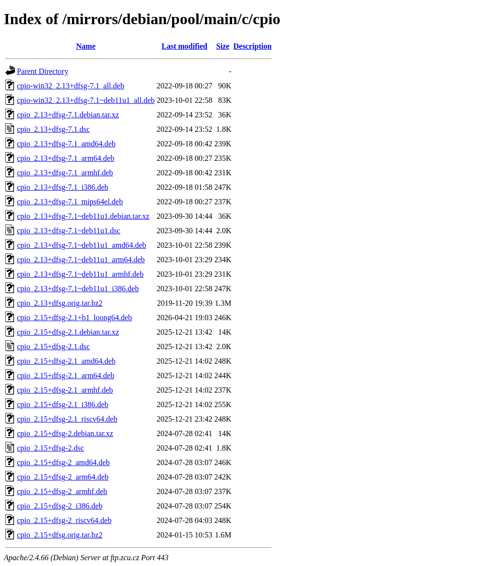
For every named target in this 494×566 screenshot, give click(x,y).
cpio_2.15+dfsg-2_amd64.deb (63, 462)
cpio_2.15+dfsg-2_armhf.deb (62, 491)
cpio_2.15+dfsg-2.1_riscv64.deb (67, 419)
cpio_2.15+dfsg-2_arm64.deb (62, 477)
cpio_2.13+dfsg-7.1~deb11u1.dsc (68, 230)
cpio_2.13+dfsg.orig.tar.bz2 (59, 303)
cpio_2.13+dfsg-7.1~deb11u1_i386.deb (78, 288)
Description (252, 46)
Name (86, 46)
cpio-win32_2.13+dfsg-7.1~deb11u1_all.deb (86, 100)
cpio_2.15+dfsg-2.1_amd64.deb (66, 361)
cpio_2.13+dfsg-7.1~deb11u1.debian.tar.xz (83, 216)
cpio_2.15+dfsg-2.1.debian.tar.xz (68, 332)
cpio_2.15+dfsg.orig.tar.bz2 (59, 535)
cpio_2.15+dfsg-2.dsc (50, 448)
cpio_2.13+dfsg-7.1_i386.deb (62, 187)
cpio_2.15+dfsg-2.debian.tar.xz (65, 433)
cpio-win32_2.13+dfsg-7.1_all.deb (70, 86)
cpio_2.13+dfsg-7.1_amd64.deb (66, 144)
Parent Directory (42, 71)
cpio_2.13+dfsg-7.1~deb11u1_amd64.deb (81, 245)
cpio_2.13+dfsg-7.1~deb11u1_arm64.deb (81, 259)
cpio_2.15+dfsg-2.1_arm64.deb (65, 375)
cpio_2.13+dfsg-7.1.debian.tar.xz (68, 115)
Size (223, 46)
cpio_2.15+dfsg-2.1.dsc (53, 346)
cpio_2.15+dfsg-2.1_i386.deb (62, 404)
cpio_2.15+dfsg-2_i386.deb (59, 506)
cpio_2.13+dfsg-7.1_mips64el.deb (70, 202)
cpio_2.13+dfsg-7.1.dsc (53, 129)
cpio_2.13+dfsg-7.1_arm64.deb (65, 158)
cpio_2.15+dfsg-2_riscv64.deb (64, 520)
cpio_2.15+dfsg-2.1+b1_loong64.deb (74, 317)
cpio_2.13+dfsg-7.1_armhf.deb (65, 173)
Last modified (184, 46)
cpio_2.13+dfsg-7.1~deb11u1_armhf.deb (80, 274)
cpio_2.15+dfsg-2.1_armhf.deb (65, 390)
